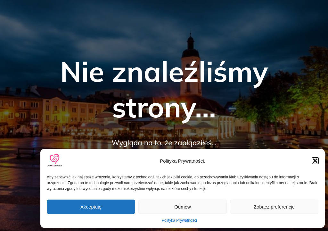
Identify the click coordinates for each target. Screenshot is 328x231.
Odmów (182, 207)
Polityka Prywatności (179, 220)
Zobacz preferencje (274, 207)
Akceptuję (91, 207)
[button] (315, 161)
